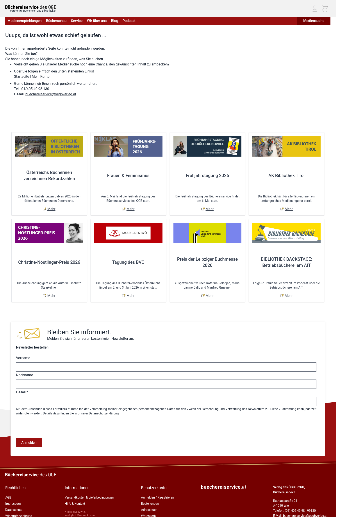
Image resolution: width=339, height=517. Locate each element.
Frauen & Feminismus (128, 175)
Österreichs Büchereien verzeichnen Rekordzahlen (49, 175)
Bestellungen (150, 486)
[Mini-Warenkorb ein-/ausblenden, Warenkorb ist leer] (325, 8)
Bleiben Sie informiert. (79, 332)
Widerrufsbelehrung (18, 498)
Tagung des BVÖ (128, 262)
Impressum (13, 486)
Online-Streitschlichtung (21, 504)
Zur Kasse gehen (152, 504)
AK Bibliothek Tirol (286, 175)
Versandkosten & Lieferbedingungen (89, 480)
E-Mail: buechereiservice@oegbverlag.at (300, 498)
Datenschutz (13, 492)
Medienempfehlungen (24, 21)
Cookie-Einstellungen (19, 510)
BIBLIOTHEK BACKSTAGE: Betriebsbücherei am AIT (286, 262)
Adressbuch (149, 492)
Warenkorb (148, 498)
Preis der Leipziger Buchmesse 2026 (207, 262)
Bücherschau (56, 21)
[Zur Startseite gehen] (30, 6)
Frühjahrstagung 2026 (207, 175)
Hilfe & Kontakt (75, 486)
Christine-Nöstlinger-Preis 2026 (49, 262)
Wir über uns (97, 21)
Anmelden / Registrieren (157, 480)
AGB (8, 480)
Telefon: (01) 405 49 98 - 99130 (294, 493)
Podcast (129, 21)
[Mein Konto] (314, 8)
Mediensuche (313, 21)
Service (76, 21)
